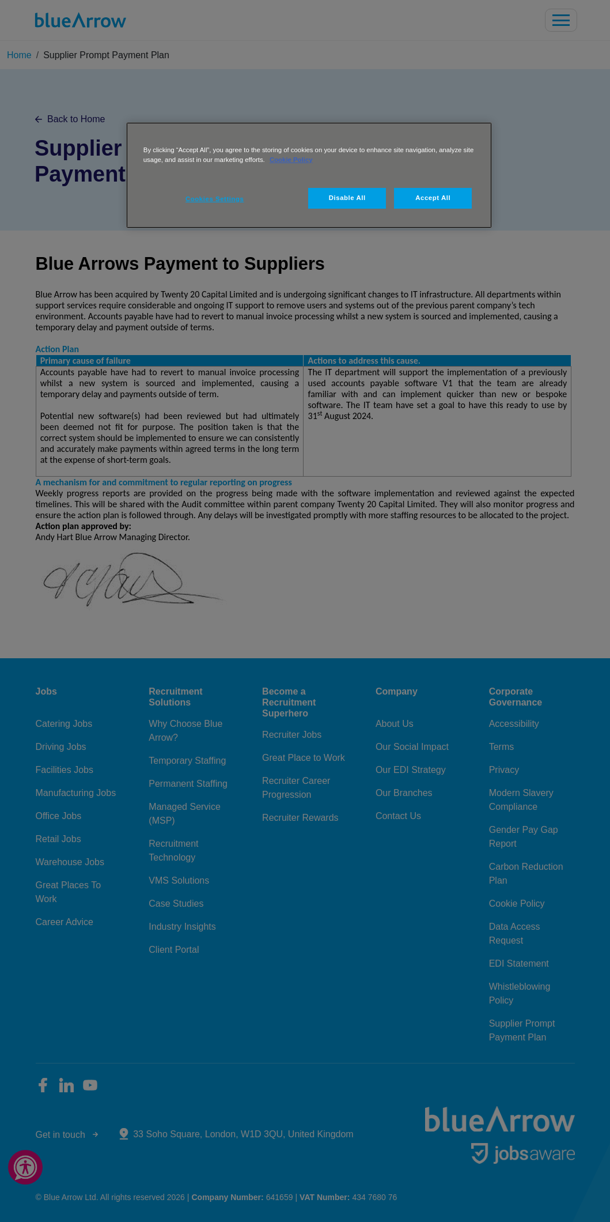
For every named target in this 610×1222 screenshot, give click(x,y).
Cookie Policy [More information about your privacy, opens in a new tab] (291, 159)
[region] (309, 175)
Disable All (347, 197)
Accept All (432, 197)
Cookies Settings (214, 198)
